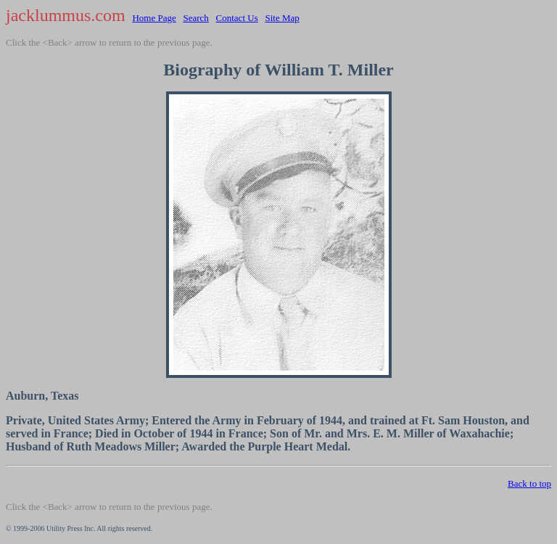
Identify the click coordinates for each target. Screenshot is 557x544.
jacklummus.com (65, 15)
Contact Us (237, 17)
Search (195, 17)
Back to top (529, 483)
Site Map (282, 17)
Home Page (154, 17)
